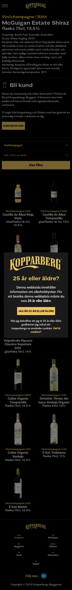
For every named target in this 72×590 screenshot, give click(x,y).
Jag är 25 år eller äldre (36, 311)
